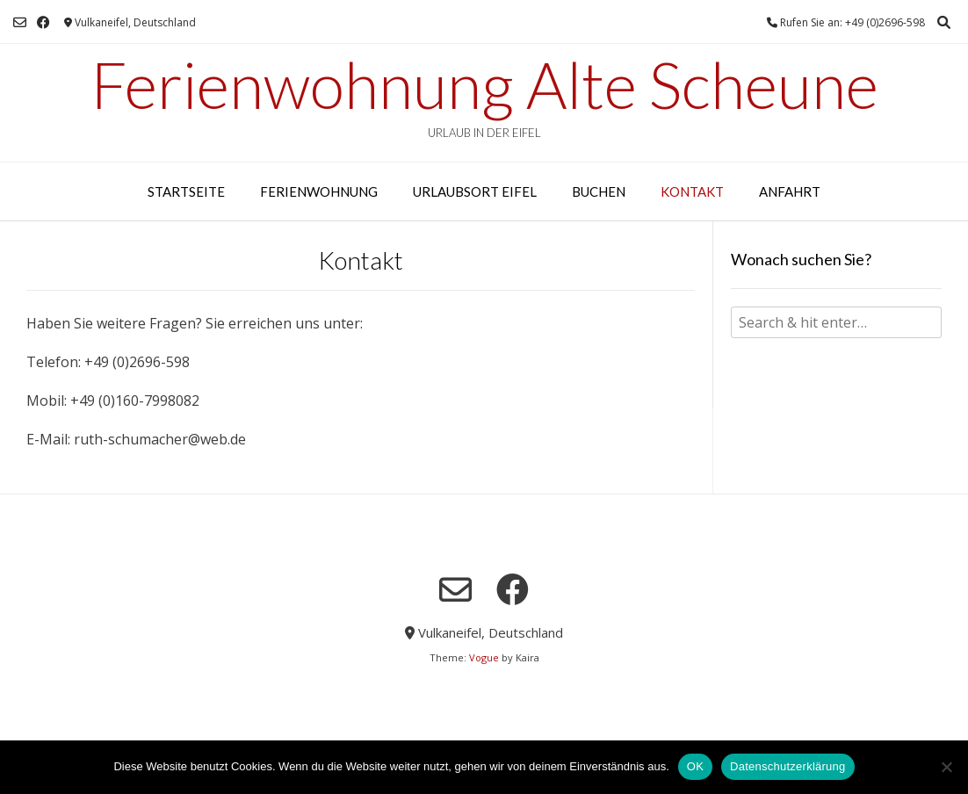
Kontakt (692, 191)
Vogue (484, 657)
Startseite (186, 191)
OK (695, 766)
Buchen (598, 191)
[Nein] (946, 767)
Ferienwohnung (319, 191)
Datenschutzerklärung (787, 766)
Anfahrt (789, 191)
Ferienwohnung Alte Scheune (484, 84)
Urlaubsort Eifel (475, 191)
